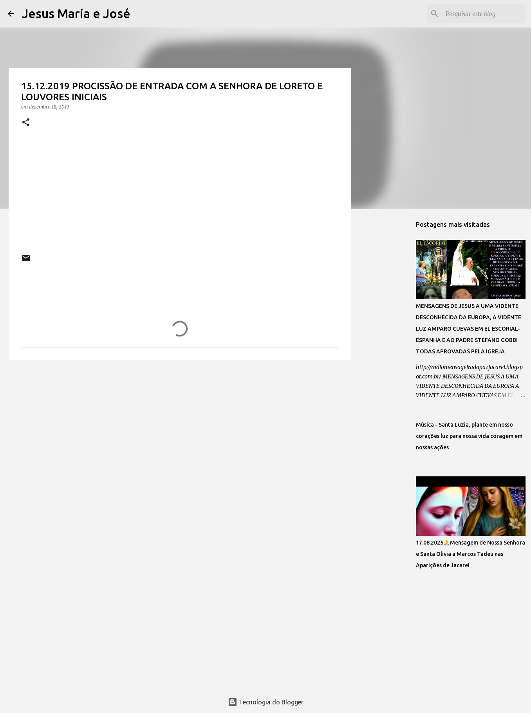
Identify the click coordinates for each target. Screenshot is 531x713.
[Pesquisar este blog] (483, 13)
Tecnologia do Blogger (265, 702)
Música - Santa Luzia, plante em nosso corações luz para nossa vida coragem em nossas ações (469, 436)
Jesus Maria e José (76, 13)
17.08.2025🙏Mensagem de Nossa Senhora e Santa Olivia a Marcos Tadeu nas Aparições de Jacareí (470, 553)
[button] (26, 123)
